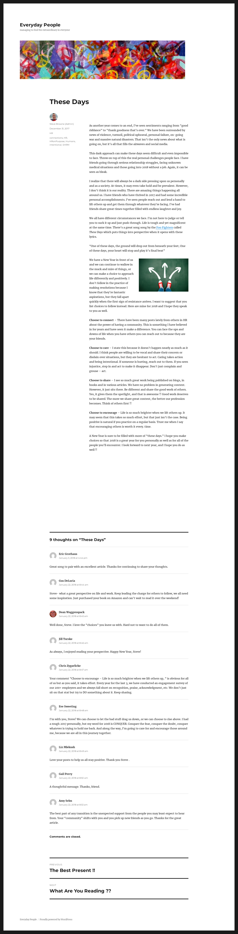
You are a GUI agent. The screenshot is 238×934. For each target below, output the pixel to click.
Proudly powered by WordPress (56, 919)
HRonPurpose (57, 141)
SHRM (66, 144)
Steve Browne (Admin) (62, 124)
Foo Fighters (164, 227)
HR (51, 133)
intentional (56, 144)
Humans (70, 141)
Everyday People (40, 25)
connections (56, 137)
